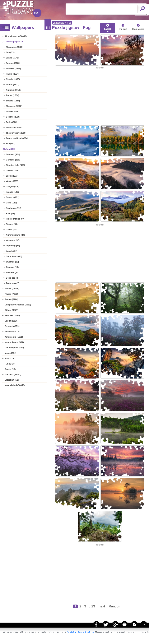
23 (93, 606)
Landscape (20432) (14, 41)
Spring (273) (12, 176)
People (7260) (11, 299)
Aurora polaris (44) (15, 235)
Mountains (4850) (14, 47)
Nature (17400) (12, 288)
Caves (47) (11, 229)
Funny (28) (10, 364)
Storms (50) (12, 224)
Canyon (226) (12, 186)
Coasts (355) (12, 170)
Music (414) (10, 353)
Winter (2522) (12, 84)
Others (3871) (11, 310)
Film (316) (9, 358)
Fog (69, 22)
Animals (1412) (12, 331)
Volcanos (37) (13, 240)
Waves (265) (12, 181)
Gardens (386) (13, 160)
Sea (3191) (11, 52)
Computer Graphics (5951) (18, 305)
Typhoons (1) (12, 283)
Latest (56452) (12, 380)
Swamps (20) (12, 262)
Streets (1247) (13, 101)
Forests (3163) (13, 63)
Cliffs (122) (11, 203)
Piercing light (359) (15, 165)
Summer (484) (13, 154)
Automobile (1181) (14, 337)
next (102, 606)
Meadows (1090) (14, 106)
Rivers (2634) (12, 74)
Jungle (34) (11, 251)
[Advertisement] (100, 96)
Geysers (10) (12, 267)
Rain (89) (10, 213)
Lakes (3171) (12, 58)
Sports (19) (10, 369)
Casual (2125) (11, 321)
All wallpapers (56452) (16, 36)
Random (115, 606)
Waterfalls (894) (13, 127)
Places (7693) (11, 294)
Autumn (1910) (13, 90)
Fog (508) (10, 149)
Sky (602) (10, 143)
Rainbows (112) (13, 208)
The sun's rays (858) (16, 133)
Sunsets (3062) (13, 68)
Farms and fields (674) (17, 138)
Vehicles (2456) (12, 315)
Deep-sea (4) (12, 278)
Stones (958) (12, 111)
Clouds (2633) (13, 79)
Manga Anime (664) (14, 342)
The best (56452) (13, 374)
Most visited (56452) (15, 385)
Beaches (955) (13, 117)
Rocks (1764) (12, 95)
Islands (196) (12, 192)
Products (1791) (13, 326)
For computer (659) (14, 347)
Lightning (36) (13, 245)
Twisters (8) (11, 272)
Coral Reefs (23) (14, 256)
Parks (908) (11, 122)
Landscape (58, 22)
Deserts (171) (12, 197)
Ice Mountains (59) (15, 219)
